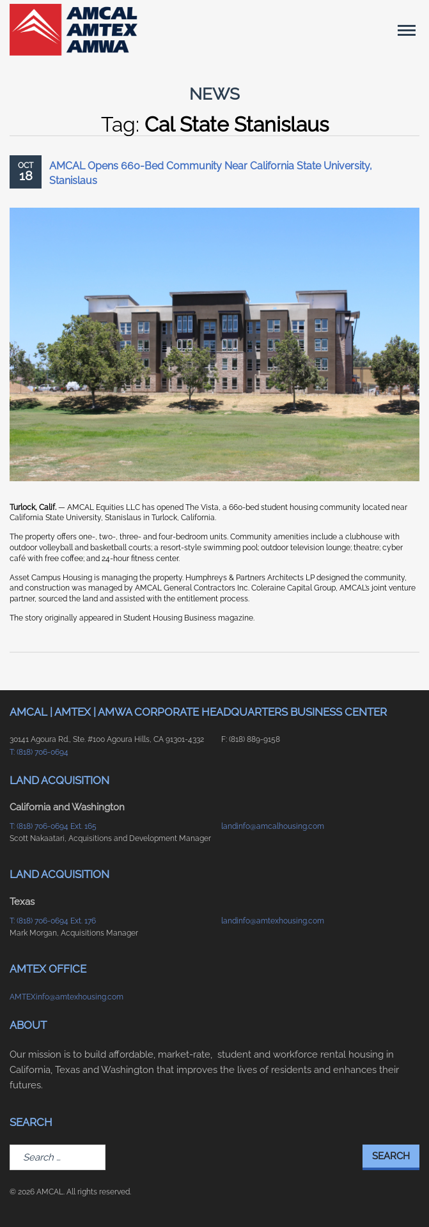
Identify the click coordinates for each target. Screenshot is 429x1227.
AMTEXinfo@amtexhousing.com (66, 996)
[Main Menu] (406, 30)
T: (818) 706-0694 (39, 752)
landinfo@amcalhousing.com (272, 826)
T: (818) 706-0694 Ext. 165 (53, 826)
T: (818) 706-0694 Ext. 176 (53, 920)
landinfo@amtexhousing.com (272, 920)
